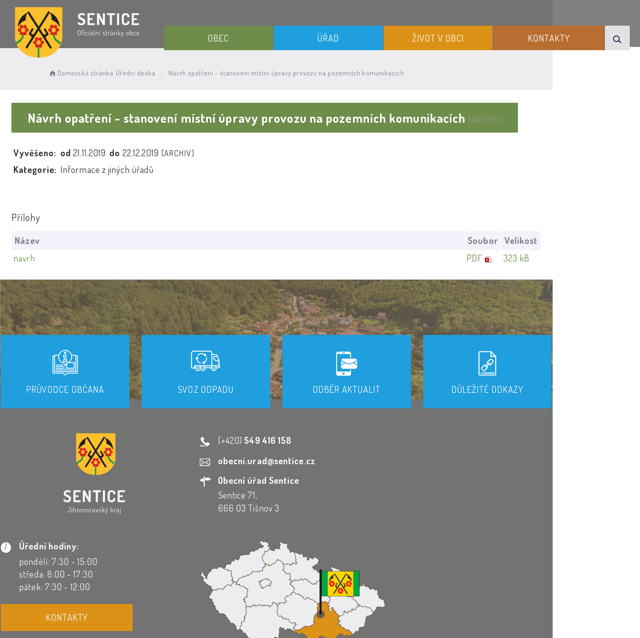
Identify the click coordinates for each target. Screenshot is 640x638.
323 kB (589, 258)
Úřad (346, 36)
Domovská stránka (100, 71)
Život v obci (450, 36)
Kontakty (554, 36)
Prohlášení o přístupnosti (231, 564)
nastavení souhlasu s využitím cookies (486, 617)
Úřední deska (155, 71)
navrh (39, 258)
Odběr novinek (321, 564)
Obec (242, 36)
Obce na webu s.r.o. (433, 603)
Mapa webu (385, 564)
